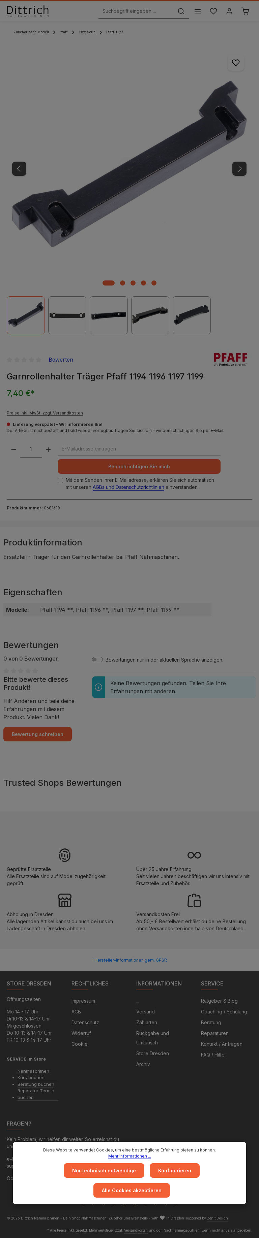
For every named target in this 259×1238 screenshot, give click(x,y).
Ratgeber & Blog (219, 1001)
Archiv (143, 1064)
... (137, 1001)
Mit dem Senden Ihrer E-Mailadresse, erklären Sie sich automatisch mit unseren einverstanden (140, 483)
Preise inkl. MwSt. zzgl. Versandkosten (45, 412)
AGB (76, 1011)
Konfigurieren (174, 1170)
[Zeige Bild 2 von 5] (122, 283)
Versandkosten (136, 1230)
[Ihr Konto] (229, 11)
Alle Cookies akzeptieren (132, 1190)
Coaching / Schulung (224, 1011)
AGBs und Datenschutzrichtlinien (128, 487)
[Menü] (197, 11)
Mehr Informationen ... (129, 1156)
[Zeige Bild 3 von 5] (133, 283)
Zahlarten (146, 1022)
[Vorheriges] (19, 169)
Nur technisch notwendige (104, 1170)
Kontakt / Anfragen (221, 1044)
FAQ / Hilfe (213, 1055)
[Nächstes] (239, 169)
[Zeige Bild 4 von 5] (143, 283)
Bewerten (61, 359)
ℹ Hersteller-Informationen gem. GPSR (129, 960)
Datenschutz (85, 1022)
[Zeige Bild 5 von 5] (153, 283)
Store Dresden (152, 1053)
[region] (129, 190)
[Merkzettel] (213, 11)
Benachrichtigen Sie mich (139, 466)
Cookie (79, 1044)
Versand (145, 1011)
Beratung (211, 1022)
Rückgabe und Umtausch (152, 1037)
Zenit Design (217, 1218)
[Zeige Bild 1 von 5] (109, 283)
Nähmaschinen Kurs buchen (33, 1074)
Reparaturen (215, 1033)
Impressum (83, 1001)
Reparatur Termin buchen (36, 1094)
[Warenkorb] (245, 11)
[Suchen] (181, 11)
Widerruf (81, 1033)
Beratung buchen (36, 1084)
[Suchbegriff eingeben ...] (136, 11)
